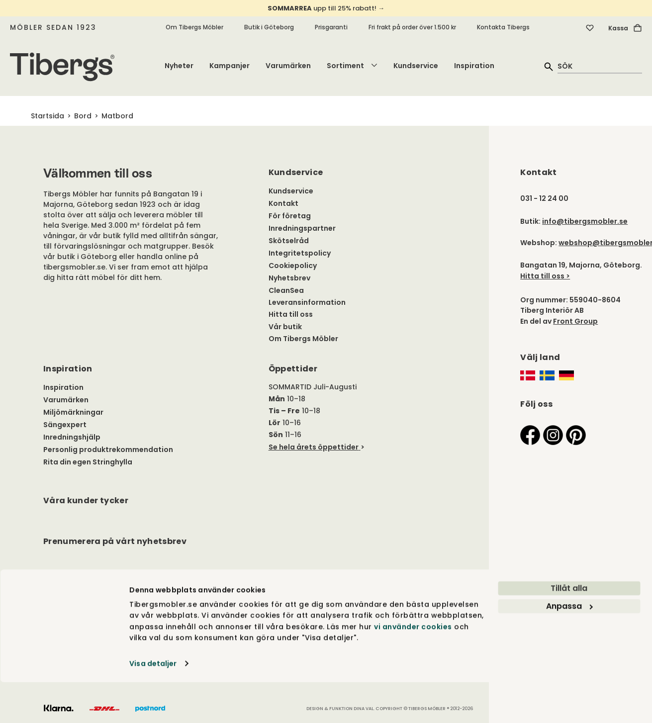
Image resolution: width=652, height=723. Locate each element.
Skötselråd (289, 241)
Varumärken (288, 66)
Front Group (575, 321)
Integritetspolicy (300, 253)
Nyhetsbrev (289, 278)
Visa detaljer (153, 704)
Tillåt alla (569, 629)
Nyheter (179, 66)
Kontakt (283, 203)
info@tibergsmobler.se (585, 221)
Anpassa (569, 647)
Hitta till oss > (545, 276)
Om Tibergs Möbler (194, 27)
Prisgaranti (331, 27)
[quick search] (600, 66)
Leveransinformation (307, 302)
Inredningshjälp (71, 437)
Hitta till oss (291, 314)
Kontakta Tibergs (503, 27)
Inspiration (474, 66)
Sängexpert (65, 425)
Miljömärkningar (73, 412)
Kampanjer (229, 66)
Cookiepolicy (293, 266)
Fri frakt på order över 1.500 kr (412, 27)
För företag (290, 216)
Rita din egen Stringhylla (87, 462)
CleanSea (286, 290)
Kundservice (415, 66)
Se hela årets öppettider (314, 447)
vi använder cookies (413, 667)
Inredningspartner (302, 228)
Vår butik (285, 327)
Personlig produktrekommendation (108, 449)
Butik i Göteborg (269, 27)
